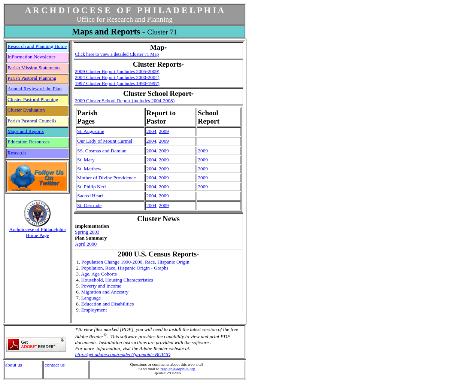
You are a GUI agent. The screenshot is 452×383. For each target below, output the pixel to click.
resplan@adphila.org (177, 369)
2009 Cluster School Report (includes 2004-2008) (125, 100)
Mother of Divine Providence (106, 177)
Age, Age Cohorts (99, 274)
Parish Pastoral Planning (31, 78)
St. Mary (86, 159)
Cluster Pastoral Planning (32, 99)
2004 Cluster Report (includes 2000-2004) (117, 77)
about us (13, 365)
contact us (55, 365)
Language (91, 298)
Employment (94, 310)
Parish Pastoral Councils (31, 121)
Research (16, 152)
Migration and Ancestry (105, 292)
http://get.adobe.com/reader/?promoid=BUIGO (123, 354)
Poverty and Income (101, 286)
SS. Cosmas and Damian (102, 150)
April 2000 (86, 244)
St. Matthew (89, 168)
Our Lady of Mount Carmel (104, 141)
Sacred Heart (90, 195)
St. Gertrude (89, 205)
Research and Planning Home (37, 46)
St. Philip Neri (91, 186)
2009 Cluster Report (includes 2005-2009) (117, 71)
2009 (164, 131)
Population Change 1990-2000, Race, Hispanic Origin (135, 262)
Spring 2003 (87, 232)
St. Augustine (90, 131)
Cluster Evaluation (26, 110)
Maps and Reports (25, 131)
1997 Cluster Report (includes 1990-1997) (117, 83)
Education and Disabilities (107, 304)
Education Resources (28, 142)
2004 (151, 131)
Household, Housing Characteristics (117, 280)
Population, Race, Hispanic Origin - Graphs (125, 268)
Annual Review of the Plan (34, 88)
